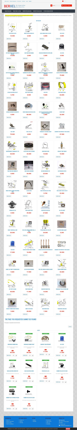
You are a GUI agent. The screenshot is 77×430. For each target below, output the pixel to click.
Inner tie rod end (29, 308)
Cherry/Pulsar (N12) (37, 11)
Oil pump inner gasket (62, 230)
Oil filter (62, 53)
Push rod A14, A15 (45, 371)
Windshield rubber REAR (13, 344)
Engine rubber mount (62, 269)
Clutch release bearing (29, 269)
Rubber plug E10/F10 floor (62, 371)
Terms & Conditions (10, 423)
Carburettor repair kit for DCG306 (62, 131)
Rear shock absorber (29, 171)
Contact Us (22, 420)
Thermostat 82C (12, 210)
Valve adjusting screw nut (12, 371)
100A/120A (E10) (8, 11)
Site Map (21, 422)
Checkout (23, 1)
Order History (48, 421)
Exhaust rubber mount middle (12, 308)
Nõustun (67, 428)
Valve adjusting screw (29, 371)
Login (27, 1)
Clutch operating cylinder (62, 72)
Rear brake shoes (62, 92)
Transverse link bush (62, 308)
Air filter (45, 92)
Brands (34, 420)
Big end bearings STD (45, 171)
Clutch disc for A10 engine (29, 151)
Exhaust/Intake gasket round (29, 249)
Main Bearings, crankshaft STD (12, 151)
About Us (8, 420)
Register (30, 1)
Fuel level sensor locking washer (45, 269)
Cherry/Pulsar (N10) (27, 11)
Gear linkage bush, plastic (45, 33)
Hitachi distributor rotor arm (45, 53)
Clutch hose (29, 190)
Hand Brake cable (45, 151)
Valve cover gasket (29, 92)
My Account (19, 1)
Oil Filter (12, 249)
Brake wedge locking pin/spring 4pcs (12, 191)
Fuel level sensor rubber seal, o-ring (29, 230)
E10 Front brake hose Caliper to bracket (12, 53)
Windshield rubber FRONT (29, 344)
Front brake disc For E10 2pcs (29, 112)
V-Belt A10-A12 (29, 131)
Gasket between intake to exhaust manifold (46, 73)
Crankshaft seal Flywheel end (62, 289)
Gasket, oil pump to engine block (12, 269)
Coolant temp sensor (62, 151)
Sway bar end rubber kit (13, 171)
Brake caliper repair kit (29, 33)
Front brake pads (29, 210)
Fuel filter (62, 33)
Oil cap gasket (62, 210)
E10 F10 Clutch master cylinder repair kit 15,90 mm (45, 112)
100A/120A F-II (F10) (17, 11)
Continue (70, 326)
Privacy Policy (8, 422)
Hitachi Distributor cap (13, 92)
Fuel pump (13, 131)
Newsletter (48, 423)
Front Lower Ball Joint (12, 230)
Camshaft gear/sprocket (45, 344)
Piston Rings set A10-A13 (45, 230)
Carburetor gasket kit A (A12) (29, 72)
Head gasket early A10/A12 (62, 190)
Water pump (62, 112)
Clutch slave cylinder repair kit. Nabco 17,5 (12, 73)
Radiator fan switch (45, 210)
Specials (34, 421)
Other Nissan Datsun (48, 11)
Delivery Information (10, 421)
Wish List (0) (7, 1)
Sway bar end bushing (29, 53)
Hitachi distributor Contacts (12, 112)
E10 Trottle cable (12, 289)
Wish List (48, 422)
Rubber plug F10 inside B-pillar (12, 397)
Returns (21, 421)
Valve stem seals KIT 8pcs (45, 190)
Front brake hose (29, 289)
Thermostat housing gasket (45, 131)
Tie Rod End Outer (12, 33)
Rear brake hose (45, 308)
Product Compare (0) (13, 1)
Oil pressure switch (62, 171)
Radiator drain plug (45, 289)
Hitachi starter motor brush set (46, 249)
